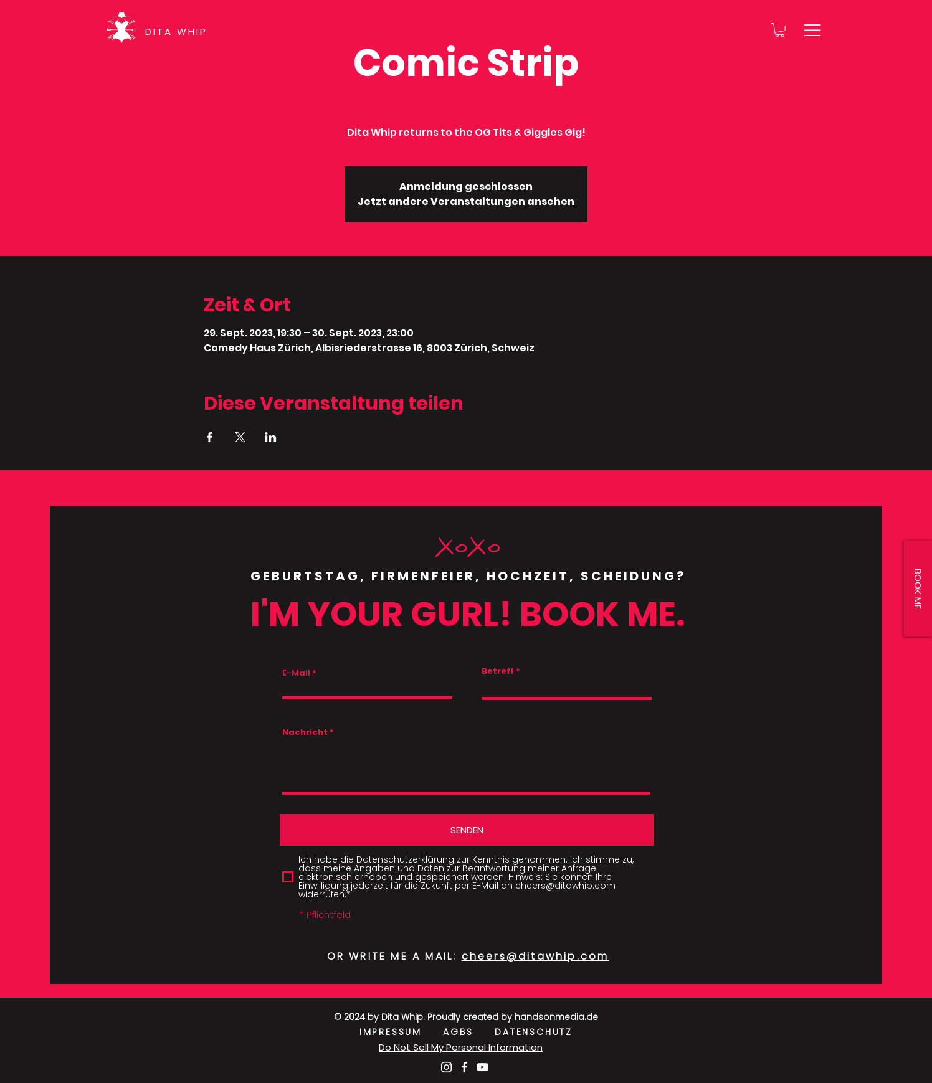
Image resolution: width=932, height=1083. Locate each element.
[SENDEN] (467, 830)
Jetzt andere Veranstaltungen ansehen (466, 201)
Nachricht (305, 732)
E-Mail (296, 673)
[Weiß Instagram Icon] (446, 1067)
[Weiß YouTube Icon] (482, 1067)
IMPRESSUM (401, 1032)
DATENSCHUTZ (534, 1032)
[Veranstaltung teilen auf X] (240, 437)
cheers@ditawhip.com (535, 956)
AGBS (469, 1032)
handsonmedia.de (556, 1017)
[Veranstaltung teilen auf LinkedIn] (271, 437)
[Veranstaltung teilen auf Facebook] (210, 437)
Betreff (498, 671)
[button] (779, 30)
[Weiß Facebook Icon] (464, 1067)
